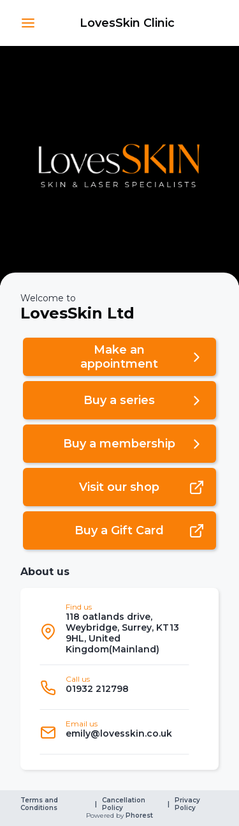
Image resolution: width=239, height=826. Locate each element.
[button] (28, 23)
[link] (127, 23)
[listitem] (114, 631)
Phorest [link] (138, 816)
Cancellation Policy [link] (124, 804)
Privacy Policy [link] (188, 804)
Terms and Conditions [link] (40, 804)
